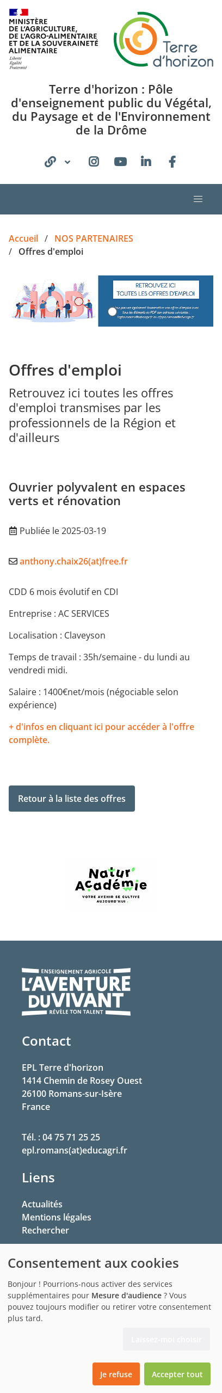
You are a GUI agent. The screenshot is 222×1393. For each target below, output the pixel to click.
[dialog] (111, 1318)
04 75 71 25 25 (71, 1137)
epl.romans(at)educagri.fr (74, 1150)
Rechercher (45, 1230)
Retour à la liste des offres (72, 799)
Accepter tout (177, 1374)
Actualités (42, 1204)
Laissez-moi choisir (166, 1339)
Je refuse (116, 1374)
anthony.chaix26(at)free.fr (74, 561)
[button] (198, 199)
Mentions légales (56, 1217)
